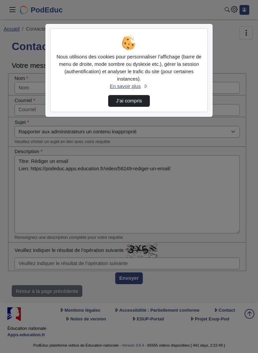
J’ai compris (129, 100)
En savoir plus (129, 86)
